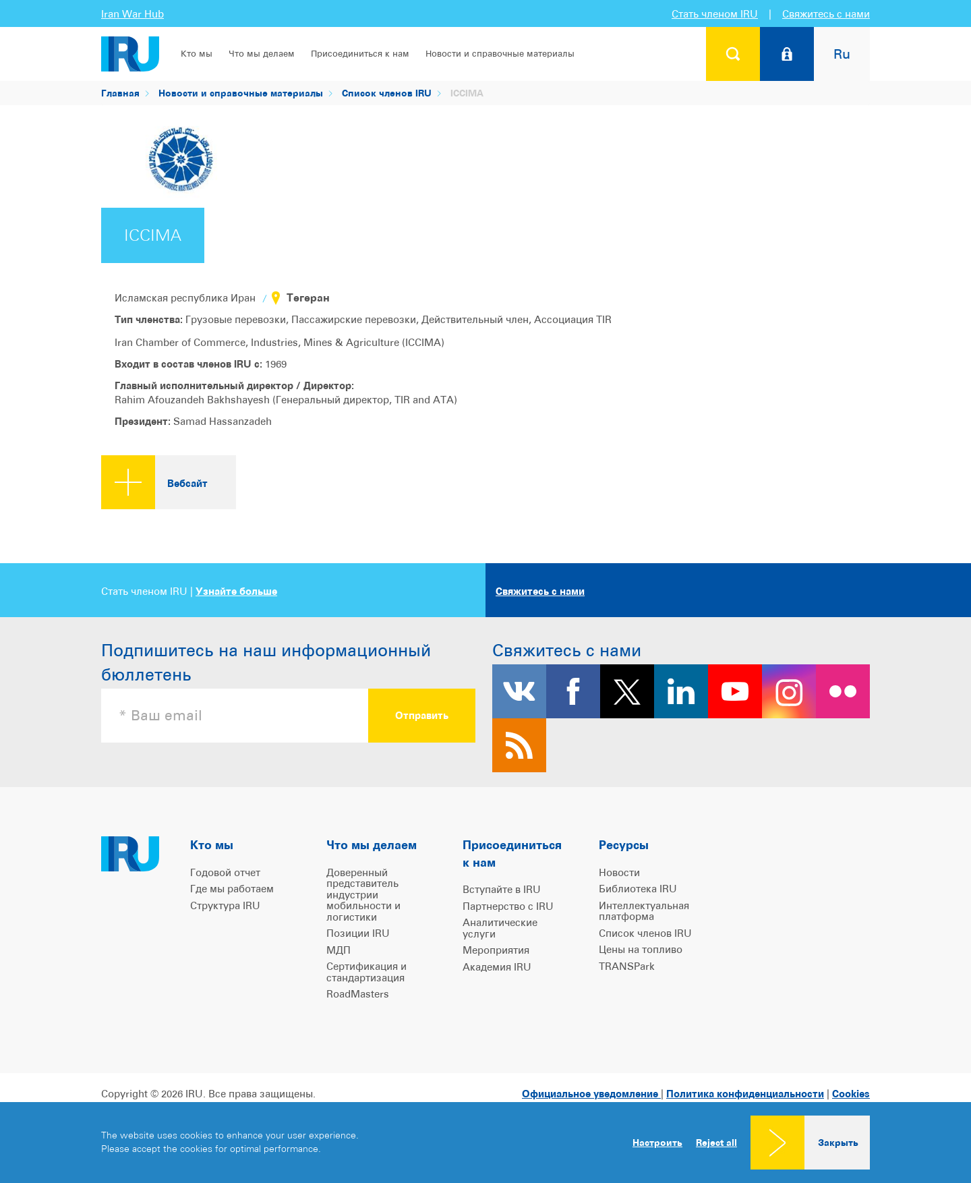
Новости (619, 872)
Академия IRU (497, 967)
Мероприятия (496, 950)
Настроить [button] (657, 1142)
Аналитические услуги (500, 928)
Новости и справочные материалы (500, 54)
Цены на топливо (640, 949)
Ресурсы (624, 845)
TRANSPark (627, 966)
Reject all (716, 1142)
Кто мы (196, 54)
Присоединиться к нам (360, 54)
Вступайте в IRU (502, 889)
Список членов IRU (387, 92)
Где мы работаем (232, 888)
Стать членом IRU (715, 14)
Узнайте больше (236, 591)
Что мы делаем (262, 54)
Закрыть (838, 1142)
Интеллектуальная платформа (644, 911)
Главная (120, 92)
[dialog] (485, 1142)
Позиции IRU (358, 933)
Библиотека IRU (638, 888)
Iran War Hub (132, 14)
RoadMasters (357, 994)
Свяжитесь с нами (826, 14)
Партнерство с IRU (508, 906)
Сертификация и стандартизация (366, 971)
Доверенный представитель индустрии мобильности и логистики (363, 895)
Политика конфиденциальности (745, 1093)
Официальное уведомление (591, 1093)
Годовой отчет (225, 872)
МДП (338, 950)
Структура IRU (225, 905)
